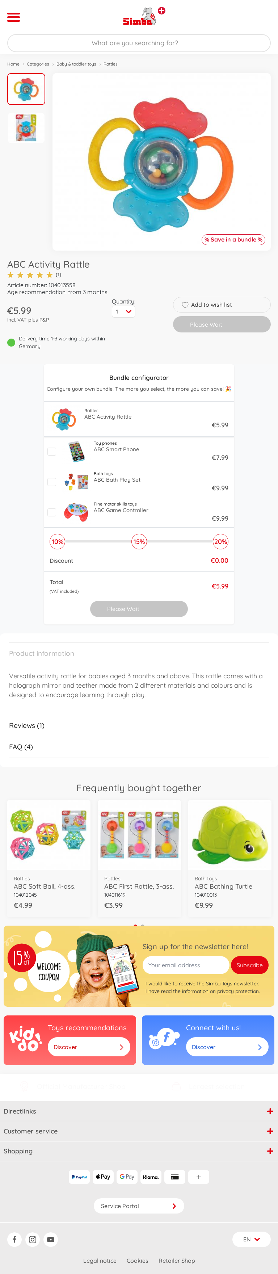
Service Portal (139, 1206)
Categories (38, 64)
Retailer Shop (177, 1260)
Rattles (111, 64)
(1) (34, 274)
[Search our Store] (139, 43)
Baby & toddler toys (76, 64)
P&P (44, 320)
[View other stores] (161, 10)
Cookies (137, 1260)
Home (13, 64)
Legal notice (100, 1260)
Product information (41, 653)
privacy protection (238, 991)
